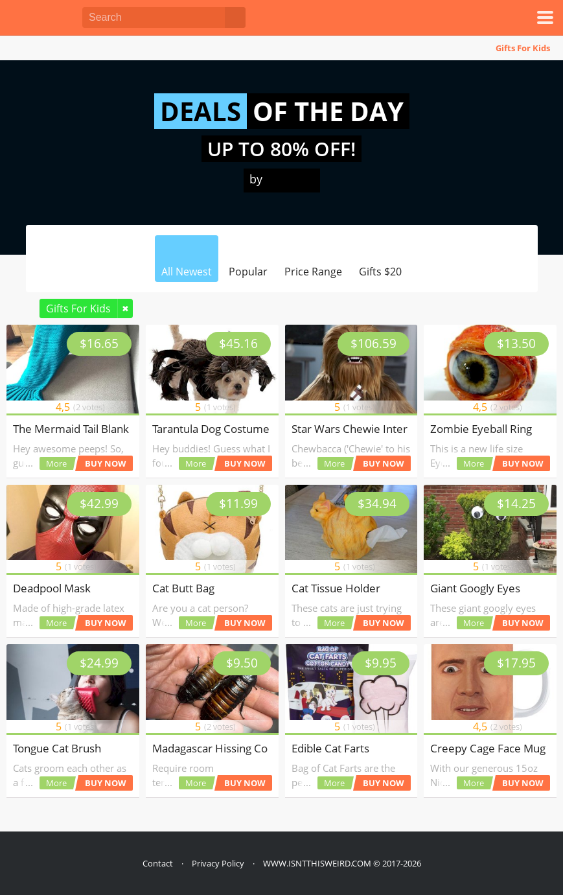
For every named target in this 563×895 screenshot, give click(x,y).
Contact (158, 863)
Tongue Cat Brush (57, 748)
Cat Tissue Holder (336, 588)
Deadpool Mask (52, 588)
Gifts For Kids (523, 48)
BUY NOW (105, 463)
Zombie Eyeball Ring (481, 428)
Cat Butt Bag (183, 588)
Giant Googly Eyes (475, 588)
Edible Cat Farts (330, 748)
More (56, 463)
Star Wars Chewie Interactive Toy (374, 428)
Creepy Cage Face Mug (488, 748)
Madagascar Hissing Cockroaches (235, 748)
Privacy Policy (218, 863)
